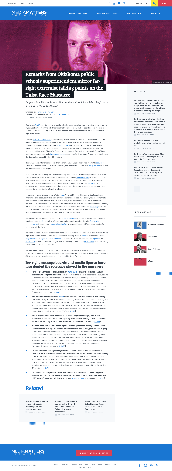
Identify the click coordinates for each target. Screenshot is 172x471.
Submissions (90, 464)
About (56, 464)
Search (154, 3)
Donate (165, 3)
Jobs (100, 464)
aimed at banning (69, 218)
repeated (96, 238)
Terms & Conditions (87, 467)
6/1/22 (74, 378)
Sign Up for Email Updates (94, 453)
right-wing (45, 238)
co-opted (92, 183)
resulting (60, 145)
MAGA (37, 125)
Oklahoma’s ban (82, 177)
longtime (29, 238)
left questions (94, 165)
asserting (94, 206)
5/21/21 (81, 378)
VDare (61, 296)
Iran (22, 3)
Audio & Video (134, 13)
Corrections (77, 464)
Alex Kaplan (63, 115)
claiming (41, 221)
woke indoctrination (58, 224)
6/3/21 (72, 311)
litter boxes (89, 241)
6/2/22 (97, 321)
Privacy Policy (111, 464)
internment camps (57, 154)
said (62, 195)
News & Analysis (78, 13)
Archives (155, 13)
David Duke (72, 272)
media (52, 238)
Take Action (140, 3)
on (37, 224)
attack (67, 145)
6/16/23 (62, 346)
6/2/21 (56, 292)
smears (58, 238)
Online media (12, 3)
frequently (94, 221)
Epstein (30, 3)
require (99, 163)
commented (30, 224)
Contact (65, 464)
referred (85, 235)
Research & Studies (107, 13)
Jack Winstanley (46, 112)
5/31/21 (101, 378)
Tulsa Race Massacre (42, 139)
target (35, 238)
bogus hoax (30, 241)
